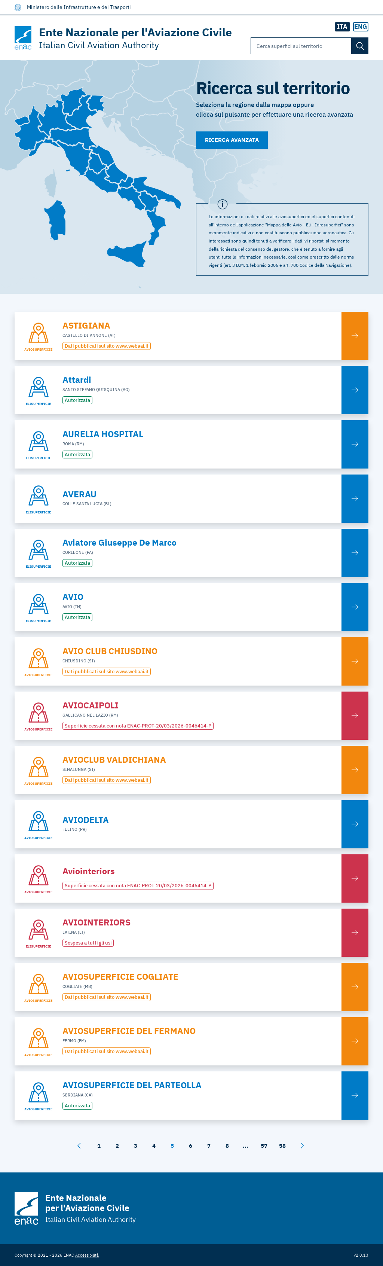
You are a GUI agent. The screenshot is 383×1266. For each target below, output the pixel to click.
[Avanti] (302, 1146)
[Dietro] (79, 1146)
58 (282, 1145)
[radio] (360, 27)
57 (264, 1145)
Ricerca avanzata (232, 139)
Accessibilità (87, 1255)
